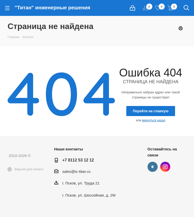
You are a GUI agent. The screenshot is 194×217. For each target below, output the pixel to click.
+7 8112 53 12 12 (78, 160)
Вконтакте (153, 167)
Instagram (165, 167)
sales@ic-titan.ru (76, 171)
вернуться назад (153, 120)
